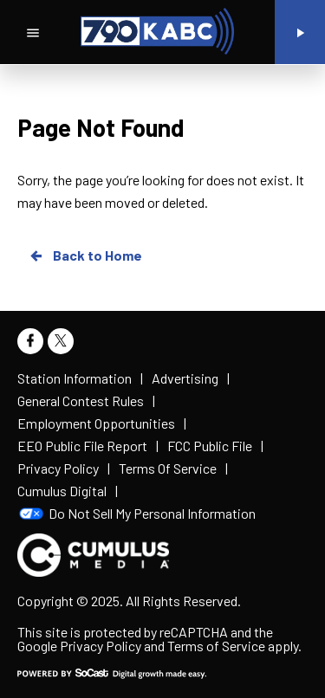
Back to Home (85, 255)
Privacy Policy (100, 645)
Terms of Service (216, 645)
